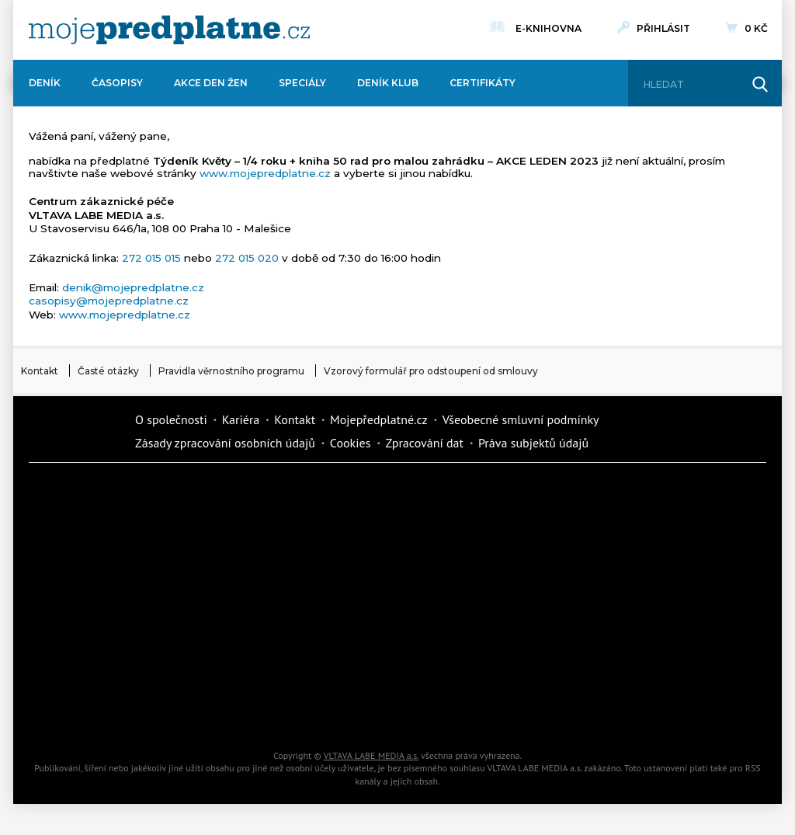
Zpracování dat (424, 443)
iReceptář (483, 548)
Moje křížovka (483, 494)
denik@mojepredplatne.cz (133, 287)
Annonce (351, 603)
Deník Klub (387, 83)
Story (483, 603)
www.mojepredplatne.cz (265, 173)
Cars (87, 657)
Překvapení (351, 657)
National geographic (483, 657)
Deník (45, 83)
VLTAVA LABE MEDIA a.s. (371, 755)
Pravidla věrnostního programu (231, 371)
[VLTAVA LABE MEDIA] (169, 30)
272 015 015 (151, 258)
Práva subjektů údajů (533, 443)
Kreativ (615, 657)
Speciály (302, 83)
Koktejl (483, 711)
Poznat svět (219, 711)
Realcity (219, 548)
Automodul (87, 711)
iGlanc (351, 711)
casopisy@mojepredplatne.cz (109, 300)
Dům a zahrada (615, 494)
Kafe (351, 548)
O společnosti (171, 419)
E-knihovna (548, 26)
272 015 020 (247, 258)
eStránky (615, 603)
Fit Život (351, 494)
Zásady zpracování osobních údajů (225, 443)
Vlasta (87, 603)
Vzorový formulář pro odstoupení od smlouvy (431, 371)
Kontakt (39, 371)
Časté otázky (108, 371)
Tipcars (615, 548)
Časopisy (117, 83)
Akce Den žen (211, 83)
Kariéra (240, 419)
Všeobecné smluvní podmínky (521, 419)
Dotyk (219, 494)
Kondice (87, 548)
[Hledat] (691, 84)
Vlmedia (75, 430)
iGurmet (219, 657)
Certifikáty (483, 83)
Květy (219, 603)
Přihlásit (663, 28)
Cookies (350, 443)
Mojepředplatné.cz (379, 419)
